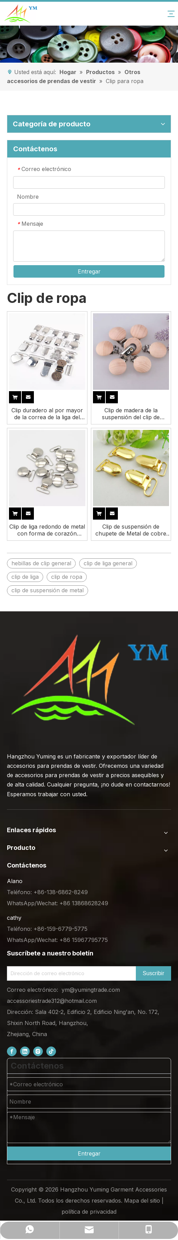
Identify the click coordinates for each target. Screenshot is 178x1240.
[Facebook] (12, 1051)
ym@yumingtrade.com (91, 989)
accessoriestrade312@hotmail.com (52, 1000)
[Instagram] (38, 1051)
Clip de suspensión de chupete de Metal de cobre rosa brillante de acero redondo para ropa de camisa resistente (130, 530)
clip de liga (25, 576)
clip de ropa (66, 576)
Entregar (89, 271)
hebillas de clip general (41, 563)
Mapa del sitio (142, 1200)
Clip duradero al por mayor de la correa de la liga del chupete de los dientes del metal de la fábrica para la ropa (47, 414)
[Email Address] (70, 973)
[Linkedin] (25, 1051)
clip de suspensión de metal (47, 590)
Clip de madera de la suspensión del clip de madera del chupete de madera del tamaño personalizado (131, 414)
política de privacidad (89, 1211)
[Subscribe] (153, 973)
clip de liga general (108, 563)
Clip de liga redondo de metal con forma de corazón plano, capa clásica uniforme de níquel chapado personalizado (47, 530)
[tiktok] (51, 1051)
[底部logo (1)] (89, 679)
